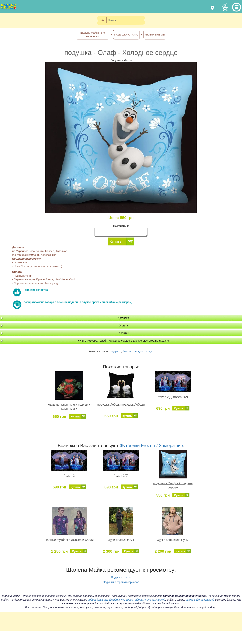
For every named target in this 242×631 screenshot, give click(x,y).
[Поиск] (127, 20)
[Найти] (102, 20)
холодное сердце (143, 351)
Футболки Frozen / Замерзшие (151, 445)
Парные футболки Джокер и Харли (69, 540)
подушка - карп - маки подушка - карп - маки (69, 406)
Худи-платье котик (121, 540)
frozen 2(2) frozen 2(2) (173, 397)
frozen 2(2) (121, 475)
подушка (116, 351)
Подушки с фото (121, 577)
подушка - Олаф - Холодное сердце (172, 485)
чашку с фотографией (200, 599)
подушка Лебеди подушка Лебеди (121, 404)
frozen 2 (69, 475)
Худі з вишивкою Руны (172, 540)
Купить (116, 241)
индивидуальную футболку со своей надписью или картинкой (126, 599)
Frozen (127, 351)
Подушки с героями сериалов (121, 582)
